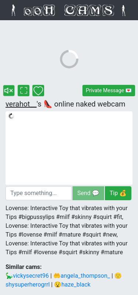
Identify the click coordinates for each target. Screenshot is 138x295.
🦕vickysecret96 (27, 275)
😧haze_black (72, 284)
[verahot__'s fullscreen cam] (23, 90)
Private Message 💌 (109, 90)
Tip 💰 (118, 193)
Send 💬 (88, 193)
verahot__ (21, 104)
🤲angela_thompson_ (81, 275)
